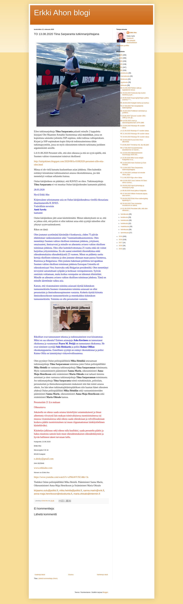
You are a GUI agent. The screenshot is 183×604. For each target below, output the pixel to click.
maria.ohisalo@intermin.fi (87, 493)
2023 (121, 61)
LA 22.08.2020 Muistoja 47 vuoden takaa (134, 131)
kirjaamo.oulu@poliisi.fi (46, 490)
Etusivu (71, 575)
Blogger (105, 592)
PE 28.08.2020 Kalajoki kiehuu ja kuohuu (134, 103)
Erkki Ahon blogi (62, 12)
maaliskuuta (125, 226)
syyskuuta (124, 82)
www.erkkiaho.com (43, 468)
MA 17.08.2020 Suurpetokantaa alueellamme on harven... (131, 149)
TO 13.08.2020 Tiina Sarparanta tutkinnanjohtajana (131, 168)
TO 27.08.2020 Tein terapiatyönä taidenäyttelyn (131, 107)
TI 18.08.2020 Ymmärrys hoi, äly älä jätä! (134, 145)
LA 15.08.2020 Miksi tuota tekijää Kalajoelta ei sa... (131, 159)
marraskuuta (125, 76)
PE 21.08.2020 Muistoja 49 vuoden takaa (134, 134)
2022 (121, 64)
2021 (121, 67)
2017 (121, 243)
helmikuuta (125, 229)
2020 (121, 70)
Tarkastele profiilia (122, 46)
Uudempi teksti (40, 575)
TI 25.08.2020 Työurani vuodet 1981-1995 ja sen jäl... (133, 117)
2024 (121, 58)
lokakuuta (124, 79)
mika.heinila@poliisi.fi (70, 490)
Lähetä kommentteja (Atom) (48, 578)
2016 (121, 246)
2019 (121, 236)
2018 (121, 240)
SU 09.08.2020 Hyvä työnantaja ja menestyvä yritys (132, 186)
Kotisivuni (130, 38)
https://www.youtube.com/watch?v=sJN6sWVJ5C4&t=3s (61, 477)
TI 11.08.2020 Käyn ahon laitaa (131, 178)
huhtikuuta (124, 223)
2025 (121, 55)
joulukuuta (124, 73)
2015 (121, 249)
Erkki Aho (133, 33)
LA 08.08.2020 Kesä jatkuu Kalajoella (133, 191)
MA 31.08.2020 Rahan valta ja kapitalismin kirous (130, 89)
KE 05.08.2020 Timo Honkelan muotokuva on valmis (131, 204)
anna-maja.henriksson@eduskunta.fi (53, 493)
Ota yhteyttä (131, 40)
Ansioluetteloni (132, 43)
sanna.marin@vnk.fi (93, 490)
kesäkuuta (124, 217)
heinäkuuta (125, 214)
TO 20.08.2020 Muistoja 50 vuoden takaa (134, 137)
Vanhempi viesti (102, 575)
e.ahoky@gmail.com (44, 458)
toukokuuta (125, 220)
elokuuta (124, 85)
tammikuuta (125, 233)
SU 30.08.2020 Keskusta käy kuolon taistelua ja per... (132, 94)
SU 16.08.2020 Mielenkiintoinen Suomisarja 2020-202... (131, 154)
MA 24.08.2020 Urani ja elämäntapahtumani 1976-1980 (132, 121)
